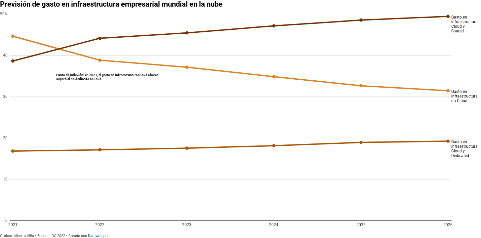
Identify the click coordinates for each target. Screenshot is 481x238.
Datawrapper (98, 236)
